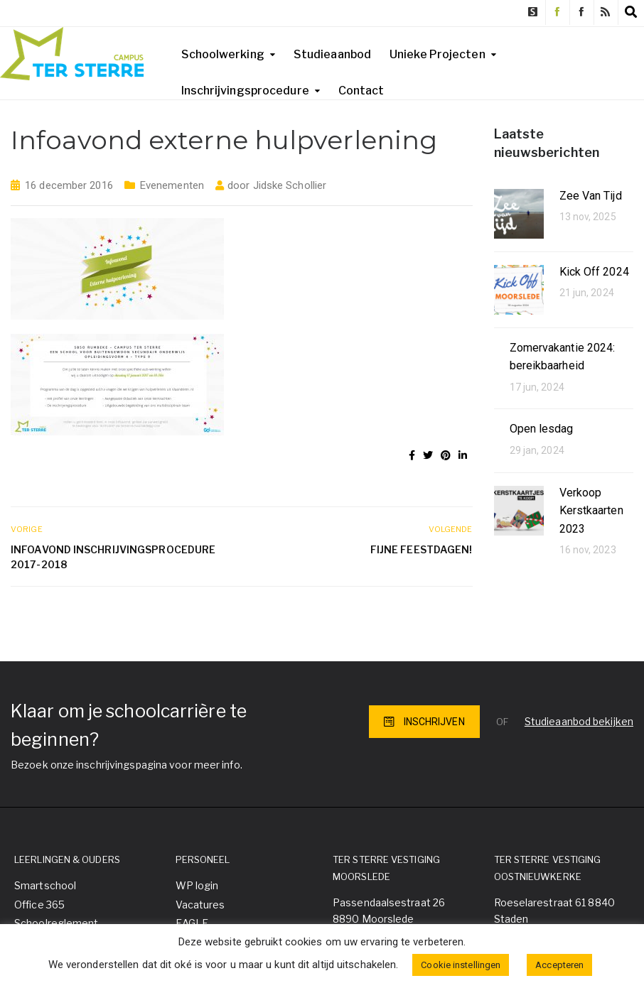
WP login (197, 885)
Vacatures (200, 905)
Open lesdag (542, 428)
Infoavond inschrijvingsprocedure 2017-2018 (113, 556)
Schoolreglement (56, 923)
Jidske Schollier (290, 185)
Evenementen (172, 185)
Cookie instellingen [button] (460, 965)
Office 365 (39, 905)
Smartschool (45, 885)
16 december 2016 (69, 185)
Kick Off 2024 (594, 271)
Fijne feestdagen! (421, 549)
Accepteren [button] (559, 965)
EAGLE (192, 923)
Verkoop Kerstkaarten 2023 (591, 511)
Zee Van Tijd (590, 195)
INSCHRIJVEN (424, 721)
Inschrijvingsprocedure (245, 90)
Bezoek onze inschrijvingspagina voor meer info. (126, 765)
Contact (361, 90)
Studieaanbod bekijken (579, 721)
